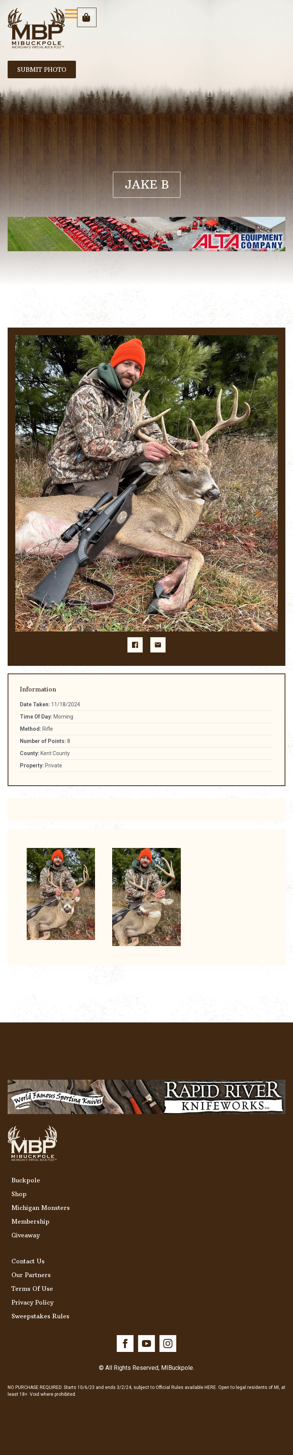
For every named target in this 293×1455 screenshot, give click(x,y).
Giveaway (25, 1235)
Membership (30, 1221)
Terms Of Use (32, 1288)
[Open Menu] (71, 14)
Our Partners (31, 1275)
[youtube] (146, 1343)
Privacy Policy (32, 1302)
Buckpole (25, 1180)
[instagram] (167, 1343)
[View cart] (87, 17)
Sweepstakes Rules (40, 1316)
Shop (19, 1194)
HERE (210, 1387)
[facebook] (125, 1343)
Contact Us (28, 1261)
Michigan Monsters (40, 1207)
